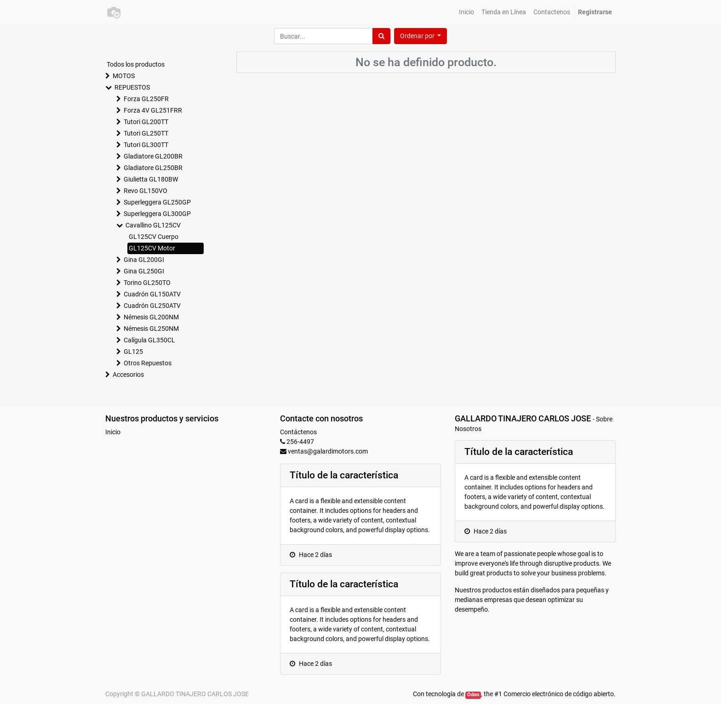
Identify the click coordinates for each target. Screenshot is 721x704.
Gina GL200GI (144, 259)
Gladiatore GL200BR (153, 156)
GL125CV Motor (152, 248)
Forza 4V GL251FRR (153, 110)
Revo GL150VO (145, 190)
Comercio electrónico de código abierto (559, 694)
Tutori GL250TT (146, 133)
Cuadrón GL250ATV (152, 305)
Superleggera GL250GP (157, 202)
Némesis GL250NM (151, 328)
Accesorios (128, 374)
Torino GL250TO (147, 282)
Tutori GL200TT (146, 121)
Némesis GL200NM (151, 317)
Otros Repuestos (148, 363)
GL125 (133, 351)
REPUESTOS (132, 87)
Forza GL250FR (146, 98)
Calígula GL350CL (149, 340)
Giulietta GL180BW (151, 179)
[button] (420, 36)
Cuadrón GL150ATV (152, 294)
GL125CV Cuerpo (153, 236)
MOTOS (124, 75)
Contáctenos (298, 432)
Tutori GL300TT (146, 144)
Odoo (473, 695)
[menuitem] (466, 12)
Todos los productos (136, 64)
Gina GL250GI (144, 271)
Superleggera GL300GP (157, 213)
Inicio (112, 432)
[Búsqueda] (381, 36)
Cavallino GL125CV (153, 225)
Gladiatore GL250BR (153, 167)
